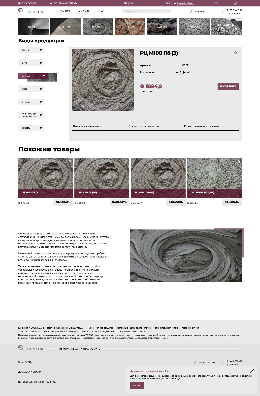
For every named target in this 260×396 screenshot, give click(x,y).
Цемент (32, 50)
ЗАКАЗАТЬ (63, 202)
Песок (32, 88)
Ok (134, 385)
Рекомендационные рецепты (201, 126)
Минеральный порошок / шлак (32, 114)
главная (65, 11)
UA (132, 3)
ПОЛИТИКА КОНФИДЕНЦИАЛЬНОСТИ (38, 382)
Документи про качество (144, 126)
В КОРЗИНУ (228, 86)
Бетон (32, 62)
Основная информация (87, 126)
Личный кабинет (185, 3)
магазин (83, 11)
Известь (32, 127)
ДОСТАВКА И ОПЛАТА (64, 3)
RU (125, 3)
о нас (101, 11)
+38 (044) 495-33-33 (203, 12)
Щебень (32, 102)
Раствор (35, 76)
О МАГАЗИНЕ (27, 3)
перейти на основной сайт (79, 349)
